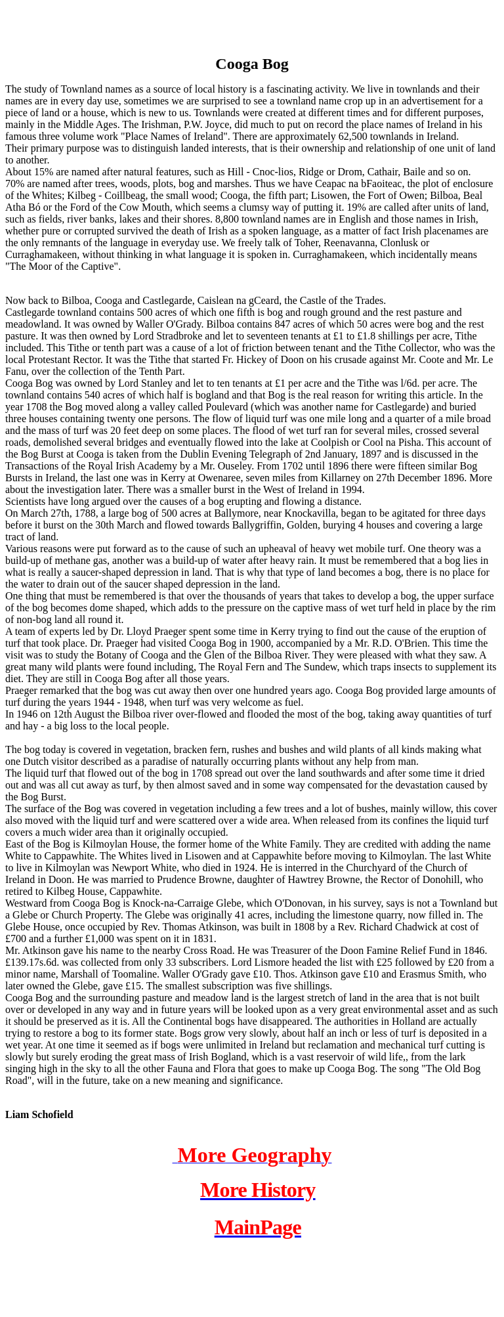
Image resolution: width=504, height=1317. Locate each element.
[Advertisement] (158, 25)
